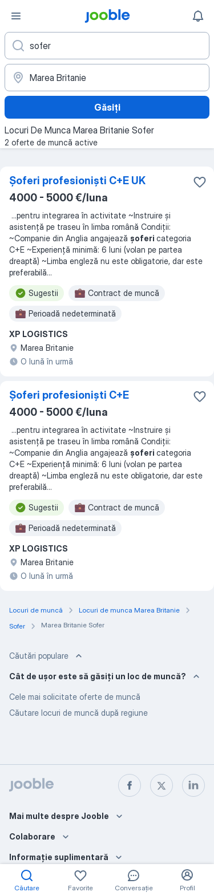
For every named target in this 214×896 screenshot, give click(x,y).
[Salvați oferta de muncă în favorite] (200, 182)
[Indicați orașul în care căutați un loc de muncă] (107, 77)
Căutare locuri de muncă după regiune (78, 712)
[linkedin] (193, 785)
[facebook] (129, 785)
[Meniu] (16, 16)
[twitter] (161, 785)
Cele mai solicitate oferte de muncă (74, 697)
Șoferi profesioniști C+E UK (77, 181)
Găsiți (107, 107)
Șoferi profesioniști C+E (69, 395)
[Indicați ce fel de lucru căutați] (107, 45)
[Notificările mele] (198, 16)
